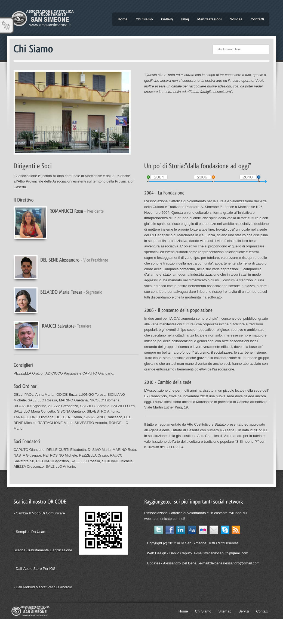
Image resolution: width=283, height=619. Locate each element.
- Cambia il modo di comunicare (39, 513)
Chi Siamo (144, 19)
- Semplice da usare (30, 532)
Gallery (167, 19)
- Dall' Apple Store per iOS (35, 569)
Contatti (257, 19)
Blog (185, 19)
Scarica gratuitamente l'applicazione (43, 550)
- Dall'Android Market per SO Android (43, 587)
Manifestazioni (209, 19)
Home (122, 19)
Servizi (243, 611)
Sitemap (224, 611)
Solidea (236, 19)
